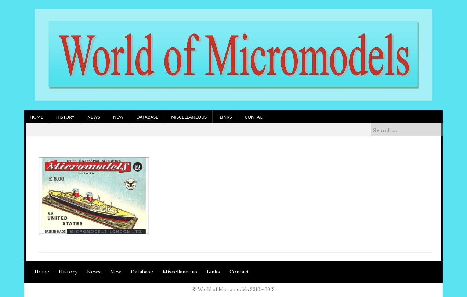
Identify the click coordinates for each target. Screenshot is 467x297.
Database (147, 117)
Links (226, 117)
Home (36, 117)
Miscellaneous (189, 117)
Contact (255, 117)
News (93, 117)
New (118, 117)
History (65, 117)
